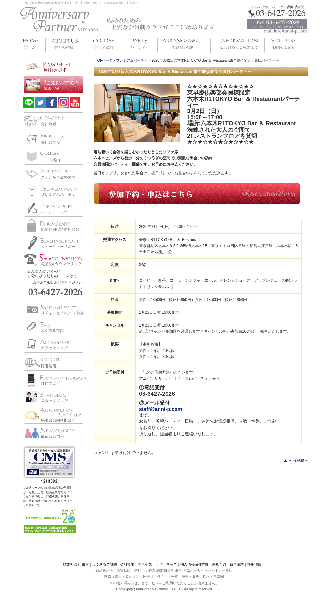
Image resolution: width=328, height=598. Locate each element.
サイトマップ (166, 564)
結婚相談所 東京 (76, 564)
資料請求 (237, 564)
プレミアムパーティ (132, 60)
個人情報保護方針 (194, 564)
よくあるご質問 (104, 564)
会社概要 (127, 564)
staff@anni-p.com (160, 409)
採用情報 (254, 564)
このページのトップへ (292, 460)
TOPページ (104, 60)
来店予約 (219, 564)
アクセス (145, 564)
